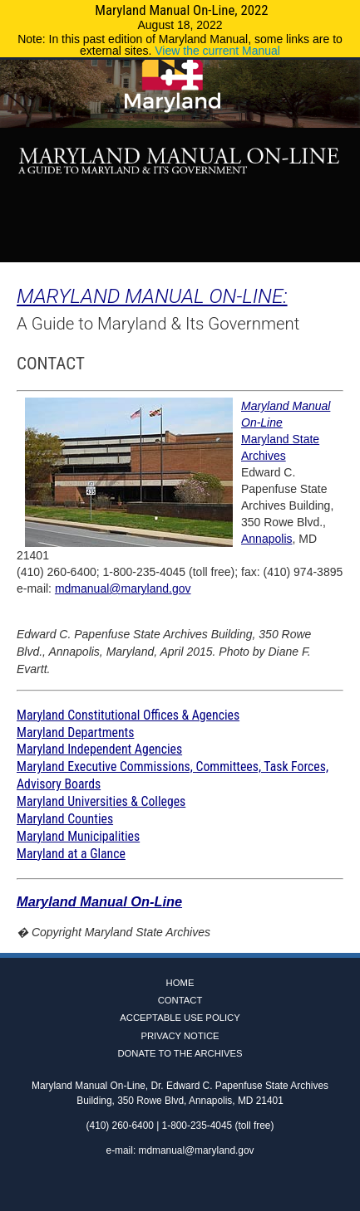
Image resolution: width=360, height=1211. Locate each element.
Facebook (156, 244)
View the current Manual (217, 50)
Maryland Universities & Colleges (101, 801)
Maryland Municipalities (78, 836)
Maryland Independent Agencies (99, 749)
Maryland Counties (65, 819)
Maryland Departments (75, 732)
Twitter (180, 244)
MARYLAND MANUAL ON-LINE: (152, 296)
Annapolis (267, 538)
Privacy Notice (180, 1036)
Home (180, 983)
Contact (180, 1000)
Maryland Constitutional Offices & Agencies (128, 715)
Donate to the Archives (179, 1053)
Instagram (205, 244)
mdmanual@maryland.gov (123, 588)
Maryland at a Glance (71, 854)
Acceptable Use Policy (179, 1018)
